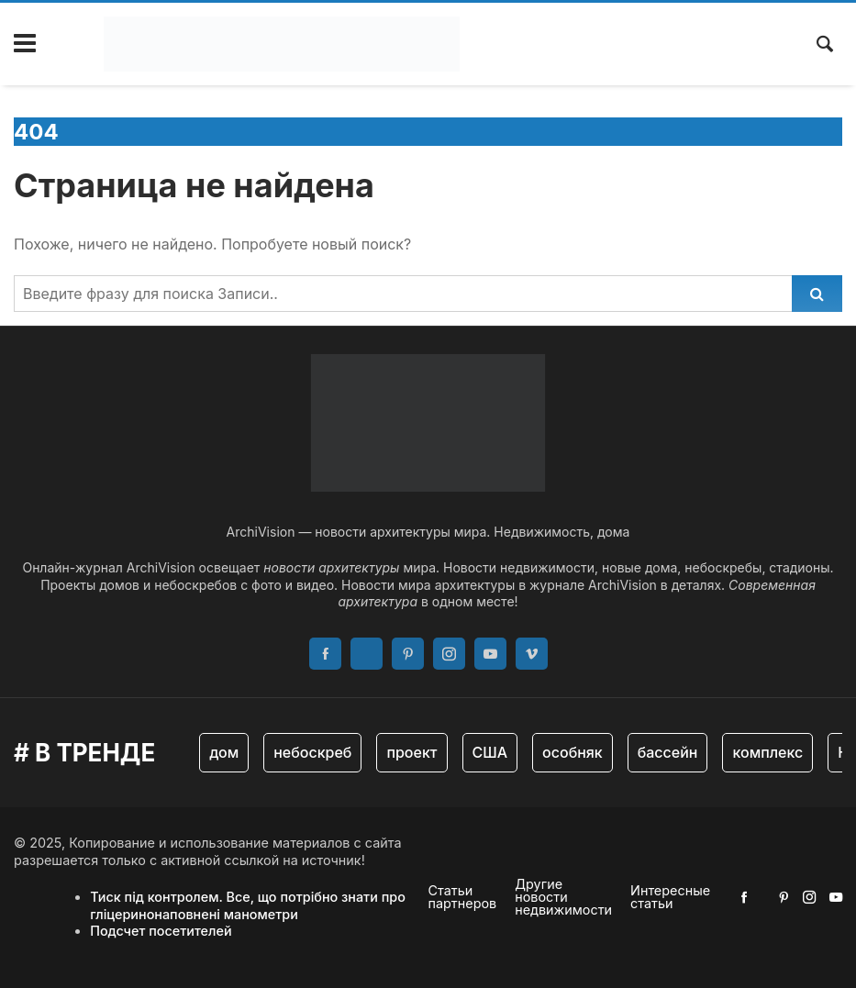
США (490, 752)
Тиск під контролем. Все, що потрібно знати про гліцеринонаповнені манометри (248, 905)
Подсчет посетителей (160, 930)
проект (411, 752)
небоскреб (312, 752)
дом (224, 752)
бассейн (668, 752)
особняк (572, 752)
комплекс (767, 752)
